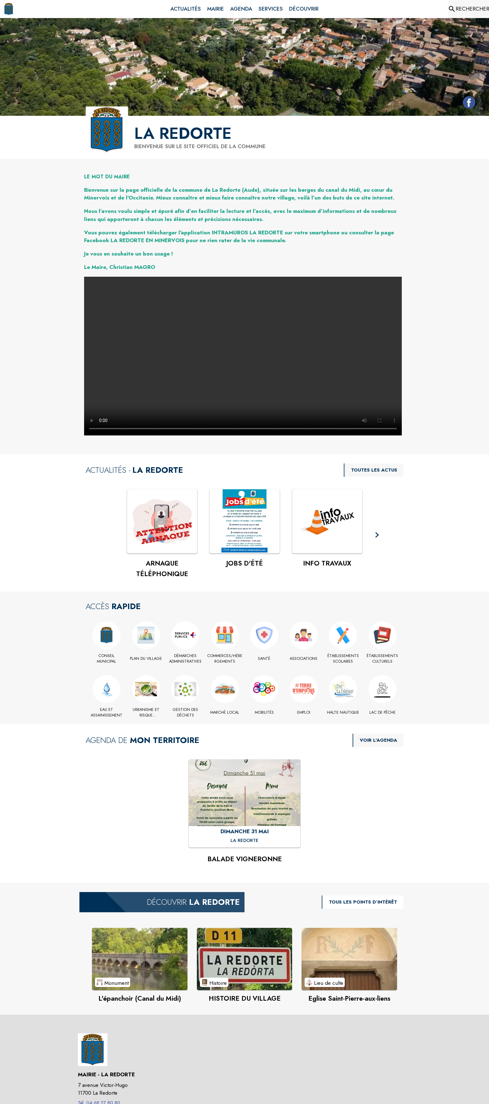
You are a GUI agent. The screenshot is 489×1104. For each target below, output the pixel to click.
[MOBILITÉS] (264, 712)
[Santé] (264, 658)
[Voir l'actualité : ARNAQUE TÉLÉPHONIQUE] (162, 521)
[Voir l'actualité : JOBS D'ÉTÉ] (245, 521)
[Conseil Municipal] (106, 659)
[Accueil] (8, 9)
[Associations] (304, 658)
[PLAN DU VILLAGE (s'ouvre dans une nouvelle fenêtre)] (146, 658)
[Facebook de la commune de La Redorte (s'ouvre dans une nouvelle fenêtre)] (467, 103)
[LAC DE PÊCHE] (382, 712)
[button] (377, 535)
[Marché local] (225, 712)
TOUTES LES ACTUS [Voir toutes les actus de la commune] (374, 470)
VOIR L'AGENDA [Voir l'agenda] (378, 740)
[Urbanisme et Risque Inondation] (146, 712)
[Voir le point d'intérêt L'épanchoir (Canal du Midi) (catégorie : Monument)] (140, 959)
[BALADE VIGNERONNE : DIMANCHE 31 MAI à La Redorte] (244, 840)
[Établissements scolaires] (343, 659)
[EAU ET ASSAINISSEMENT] (106, 712)
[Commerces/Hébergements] (225, 659)
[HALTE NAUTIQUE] (343, 712)
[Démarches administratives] (185, 659)
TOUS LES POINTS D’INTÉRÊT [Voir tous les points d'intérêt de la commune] (363, 902)
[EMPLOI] (304, 712)
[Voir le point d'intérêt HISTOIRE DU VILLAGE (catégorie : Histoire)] (244, 959)
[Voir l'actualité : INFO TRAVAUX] (327, 521)
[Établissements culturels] (382, 659)
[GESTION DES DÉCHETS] (185, 712)
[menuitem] (185, 9)
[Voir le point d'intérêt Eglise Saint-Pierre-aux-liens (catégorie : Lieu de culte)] (349, 959)
